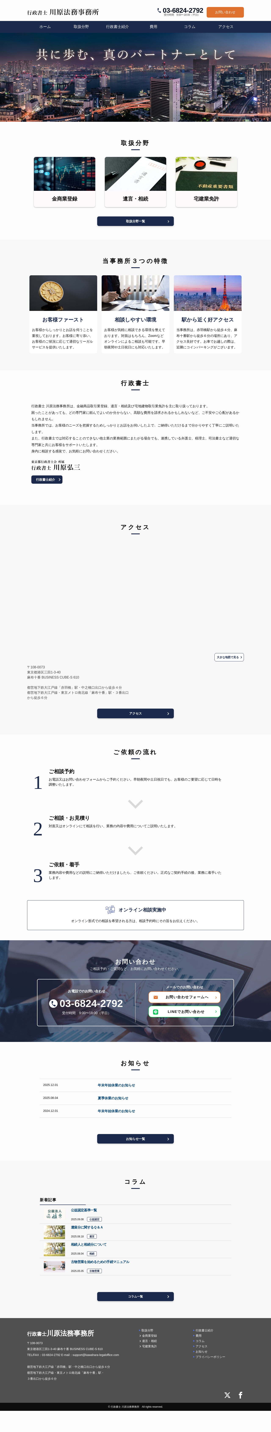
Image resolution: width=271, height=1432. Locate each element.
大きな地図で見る (227, 656)
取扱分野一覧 (135, 220)
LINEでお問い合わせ (180, 1012)
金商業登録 (149, 1338)
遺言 (91, 1238)
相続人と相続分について (88, 1246)
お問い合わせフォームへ (187, 997)
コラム (189, 27)
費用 (153, 27)
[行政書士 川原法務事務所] (63, 12)
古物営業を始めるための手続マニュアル (100, 1263)
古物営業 (94, 1272)
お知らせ (201, 1354)
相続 (91, 1255)
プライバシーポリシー (210, 1359)
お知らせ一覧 (135, 1140)
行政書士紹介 (117, 27)
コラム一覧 (136, 1299)
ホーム (45, 27)
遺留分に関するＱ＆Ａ (87, 1229)
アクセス (226, 27)
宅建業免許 (149, 1349)
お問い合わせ (225, 12)
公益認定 (94, 1220)
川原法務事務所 (60, 1336)
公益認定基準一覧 (84, 1211)
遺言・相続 (149, 1343)
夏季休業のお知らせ (113, 1098)
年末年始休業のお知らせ (116, 1085)
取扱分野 (147, 1333)
